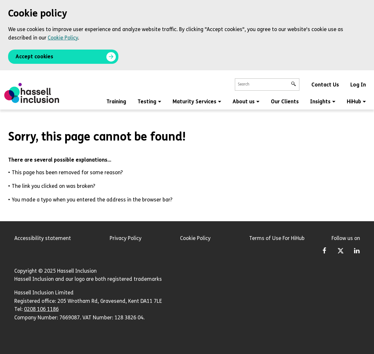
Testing (149, 101)
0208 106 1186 (41, 309)
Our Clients (285, 101)
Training (116, 101)
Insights (322, 101)
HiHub (356, 101)
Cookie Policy (63, 38)
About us (246, 101)
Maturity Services (197, 101)
